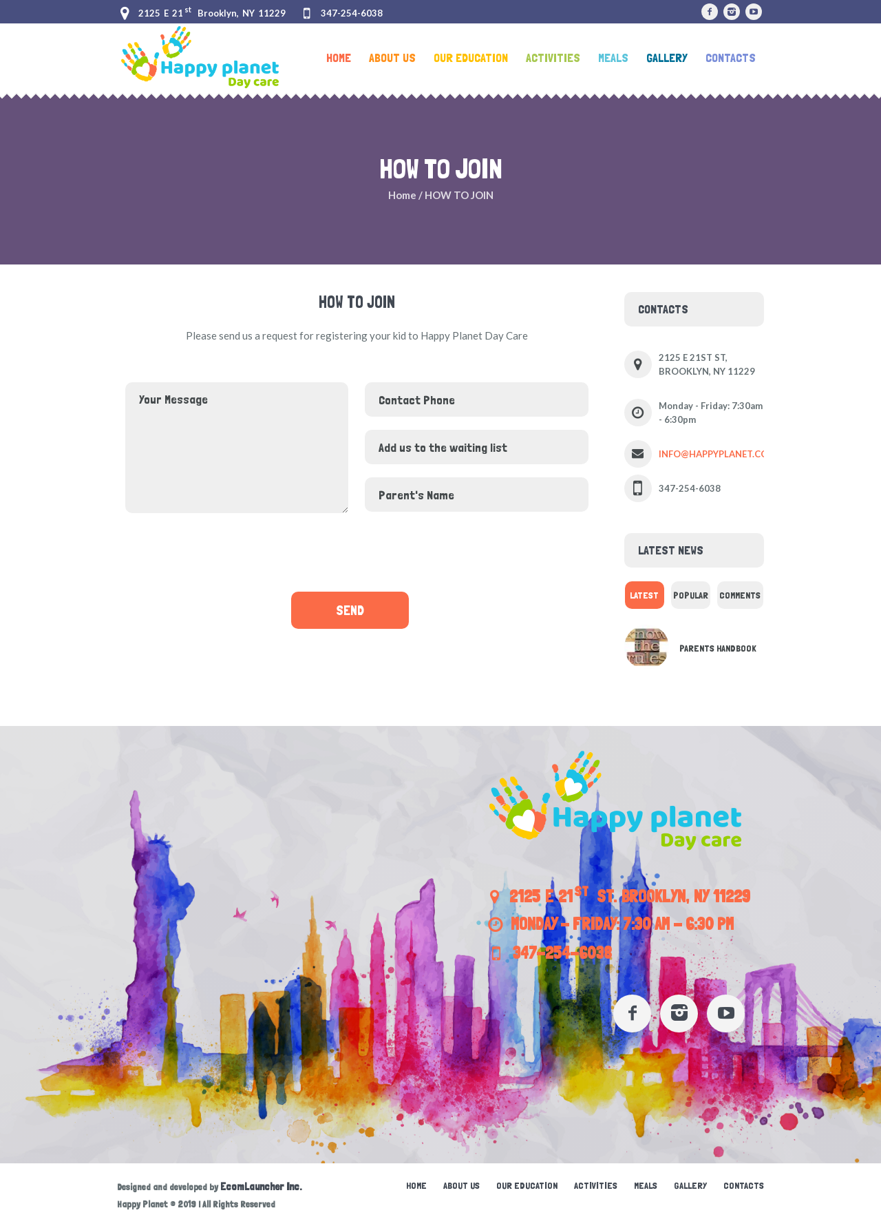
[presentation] (356, 552)
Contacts (743, 1185)
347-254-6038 (352, 13)
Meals (645, 1185)
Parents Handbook (717, 648)
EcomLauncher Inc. (260, 1187)
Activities (595, 1185)
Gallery (690, 1185)
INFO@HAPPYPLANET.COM (717, 453)
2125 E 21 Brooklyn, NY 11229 (212, 13)
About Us (461, 1185)
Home (402, 195)
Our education (527, 1185)
